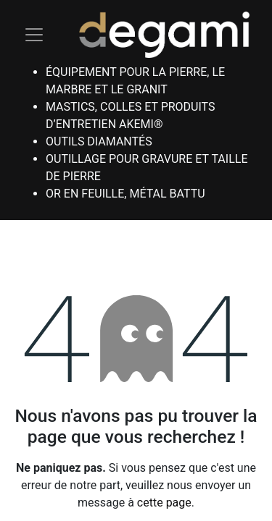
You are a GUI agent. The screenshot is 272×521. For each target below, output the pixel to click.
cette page (164, 502)
